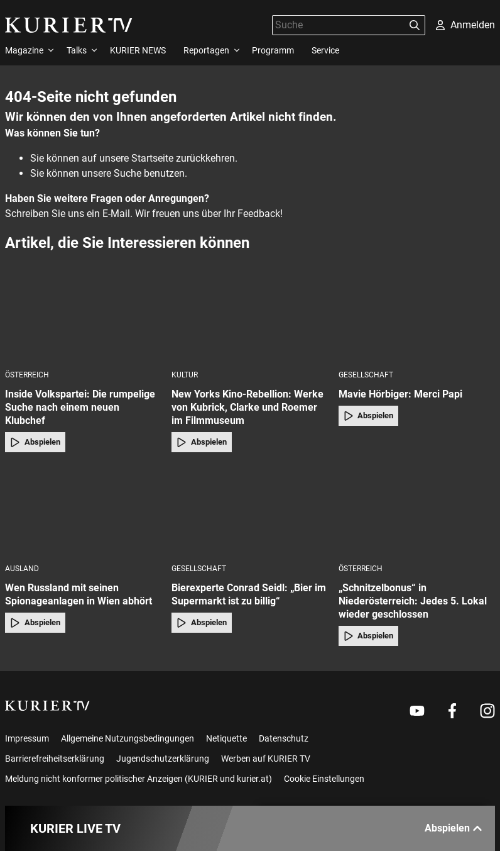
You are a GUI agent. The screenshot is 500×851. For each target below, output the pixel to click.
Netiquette (226, 738)
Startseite (152, 158)
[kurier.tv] (47, 706)
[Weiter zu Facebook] (452, 710)
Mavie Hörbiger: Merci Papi (400, 394)
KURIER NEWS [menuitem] (138, 50)
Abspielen (35, 442)
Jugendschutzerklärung (162, 759)
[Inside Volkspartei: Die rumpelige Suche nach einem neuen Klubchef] (83, 318)
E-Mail (116, 214)
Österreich (27, 374)
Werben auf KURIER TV (265, 759)
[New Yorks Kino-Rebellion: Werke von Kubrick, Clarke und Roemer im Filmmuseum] (249, 318)
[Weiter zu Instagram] (487, 710)
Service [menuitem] (325, 50)
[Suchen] (415, 25)
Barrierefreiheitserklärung (54, 759)
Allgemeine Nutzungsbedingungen (127, 738)
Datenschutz (283, 738)
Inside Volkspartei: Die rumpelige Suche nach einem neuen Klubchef (80, 407)
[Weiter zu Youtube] (417, 710)
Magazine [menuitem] (24, 50)
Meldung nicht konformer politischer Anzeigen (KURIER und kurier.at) (138, 779)
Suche (127, 173)
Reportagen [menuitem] (206, 50)
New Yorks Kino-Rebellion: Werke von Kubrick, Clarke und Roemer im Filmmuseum (247, 407)
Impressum (27, 738)
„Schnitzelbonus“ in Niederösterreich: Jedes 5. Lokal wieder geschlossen (413, 601)
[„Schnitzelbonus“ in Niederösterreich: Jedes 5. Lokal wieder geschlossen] (417, 511)
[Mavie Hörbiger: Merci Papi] (417, 318)
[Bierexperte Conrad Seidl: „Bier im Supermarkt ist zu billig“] (249, 511)
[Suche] (339, 25)
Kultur (184, 374)
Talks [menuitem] (77, 50)
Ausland (22, 568)
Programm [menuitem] (273, 50)
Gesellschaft (366, 374)
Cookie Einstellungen (324, 779)
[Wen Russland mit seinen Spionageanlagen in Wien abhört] (83, 511)
